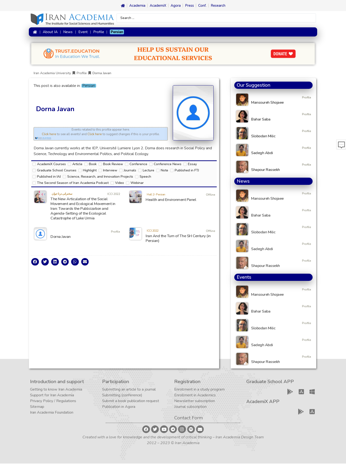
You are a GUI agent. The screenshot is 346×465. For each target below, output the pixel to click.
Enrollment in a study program (199, 390)
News (67, 33)
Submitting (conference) (122, 396)
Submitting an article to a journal (129, 390)
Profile (98, 33)
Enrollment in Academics (195, 396)
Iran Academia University (52, 74)
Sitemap (37, 408)
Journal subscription (190, 408)
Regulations (66, 402)
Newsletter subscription (194, 402)
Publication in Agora (118, 408)
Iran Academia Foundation (51, 414)
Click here (49, 135)
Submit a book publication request (130, 402)
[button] (35, 263)
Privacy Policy (41, 402)
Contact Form (188, 419)
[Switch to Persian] (116, 32)
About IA (49, 33)
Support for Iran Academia (52, 396)
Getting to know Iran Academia (56, 390)
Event (82, 33)
